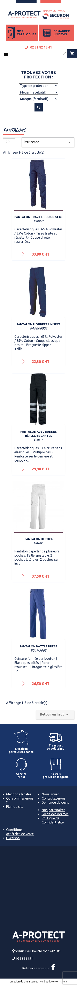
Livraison (13, 838)
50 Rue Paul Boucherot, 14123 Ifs (38, 951)
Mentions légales (18, 794)
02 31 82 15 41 (38, 47)
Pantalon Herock (38, 539)
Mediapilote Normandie (54, 981)
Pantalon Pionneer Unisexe (38, 324)
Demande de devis (55, 802)
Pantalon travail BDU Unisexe (38, 217)
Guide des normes (55, 814)
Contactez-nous (54, 798)
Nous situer (50, 794)
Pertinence (48, 142)
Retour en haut (55, 714)
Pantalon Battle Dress (38, 646)
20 (7, 142)
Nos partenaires (53, 810)
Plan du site (14, 806)
